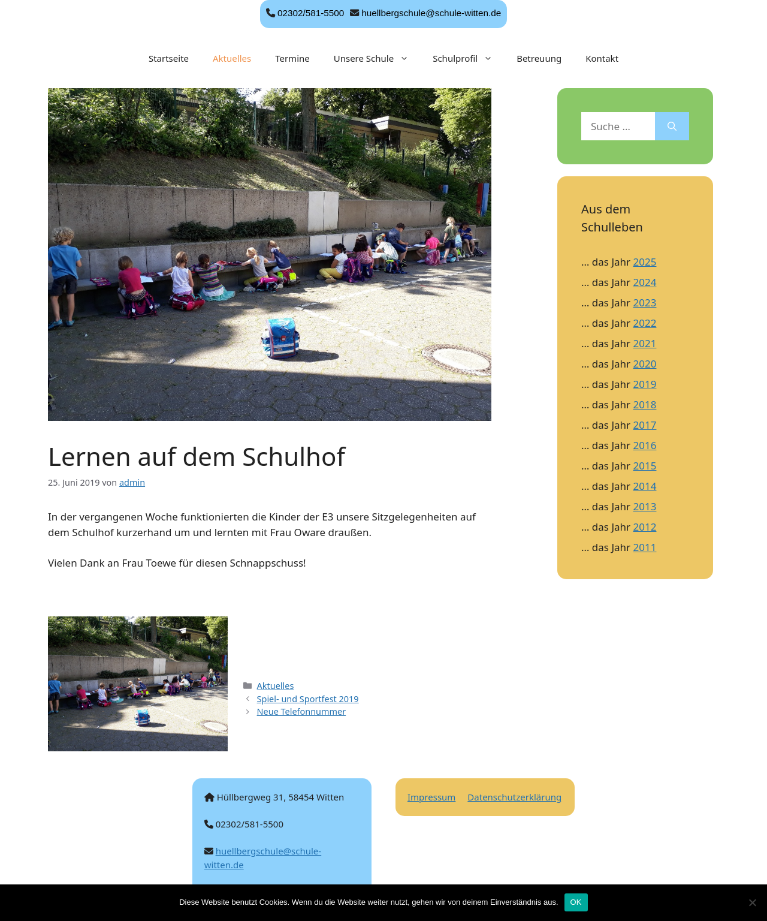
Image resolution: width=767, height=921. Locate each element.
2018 (645, 404)
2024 (645, 282)
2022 (645, 323)
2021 (645, 343)
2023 (645, 302)
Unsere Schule (377, 58)
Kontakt (601, 58)
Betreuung (539, 58)
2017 (645, 425)
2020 (645, 364)
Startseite (169, 58)
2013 (645, 506)
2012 (645, 527)
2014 (645, 486)
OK (576, 902)
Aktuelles (232, 58)
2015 (645, 465)
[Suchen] (672, 126)
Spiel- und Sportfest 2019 (308, 699)
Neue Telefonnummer (301, 711)
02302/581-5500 (310, 13)
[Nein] (752, 902)
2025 (645, 262)
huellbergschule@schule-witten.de (431, 13)
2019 (645, 384)
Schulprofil (469, 58)
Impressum (431, 797)
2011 (645, 547)
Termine (292, 58)
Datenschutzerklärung (514, 797)
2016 (645, 445)
